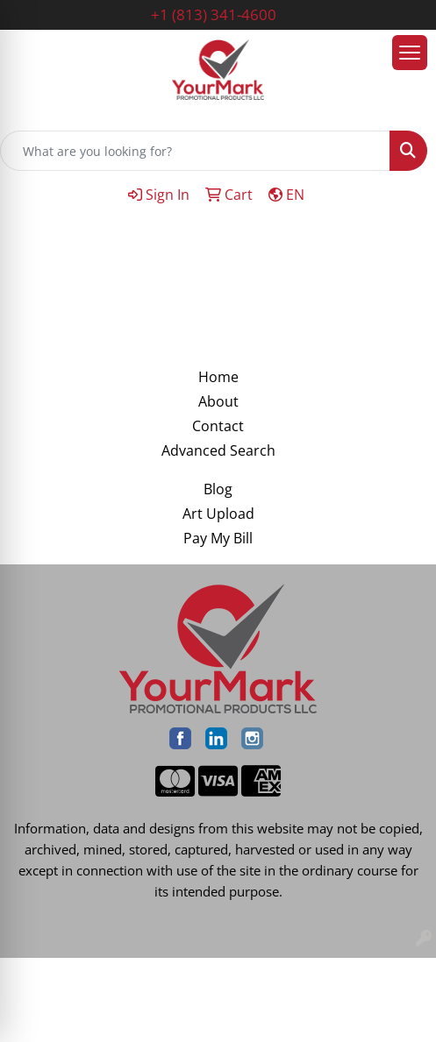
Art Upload (218, 513)
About (218, 401)
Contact (218, 426)
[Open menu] (409, 52)
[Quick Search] (195, 151)
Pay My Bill (218, 538)
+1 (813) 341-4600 (213, 14)
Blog (218, 489)
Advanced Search (218, 450)
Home (218, 376)
